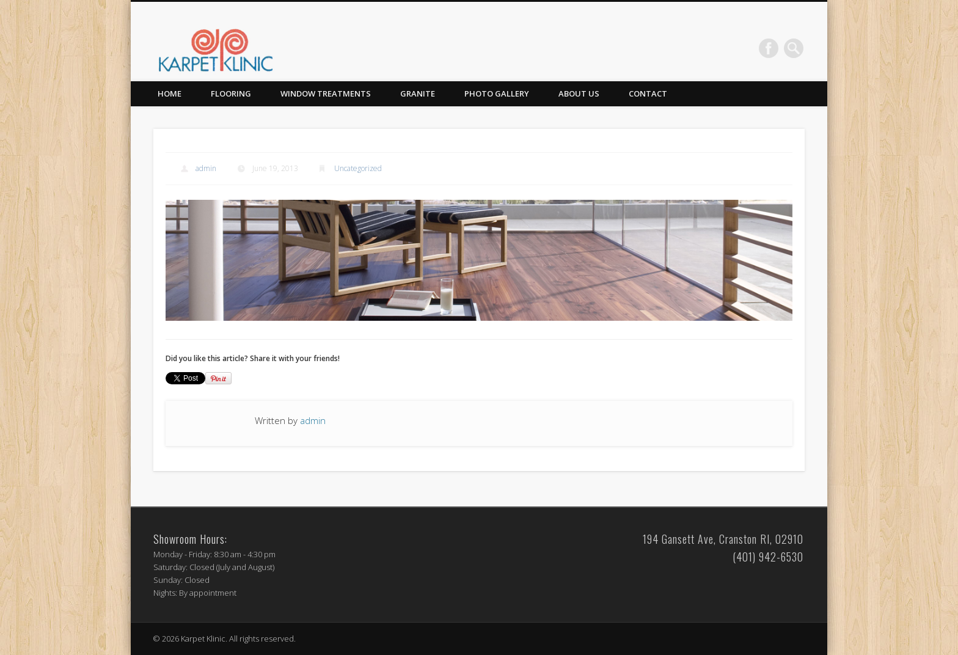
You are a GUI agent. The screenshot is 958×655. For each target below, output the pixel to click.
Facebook (768, 48)
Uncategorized (358, 168)
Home (169, 93)
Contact (648, 93)
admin (206, 168)
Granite (417, 93)
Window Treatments (325, 93)
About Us (578, 93)
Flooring (231, 93)
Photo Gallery (496, 93)
